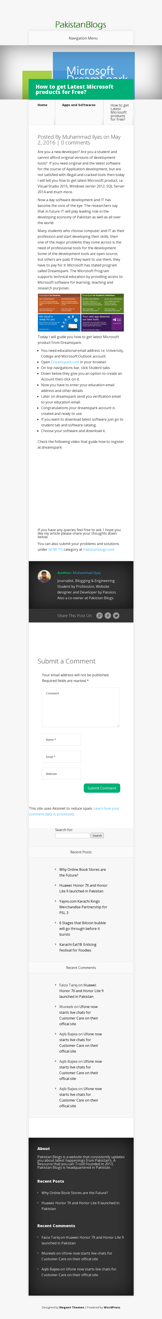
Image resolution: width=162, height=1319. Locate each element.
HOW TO (55, 549)
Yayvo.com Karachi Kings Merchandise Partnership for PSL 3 (83, 907)
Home (42, 105)
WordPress (112, 1307)
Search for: (64, 829)
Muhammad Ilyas (82, 136)
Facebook (107, 615)
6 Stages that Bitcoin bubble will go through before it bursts (82, 928)
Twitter (116, 615)
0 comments (75, 142)
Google (99, 615)
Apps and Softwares (79, 105)
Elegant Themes (71, 1307)
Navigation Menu (83, 38)
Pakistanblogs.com (98, 549)
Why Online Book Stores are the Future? (75, 1192)
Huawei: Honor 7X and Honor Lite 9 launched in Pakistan (81, 991)
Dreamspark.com (65, 362)
